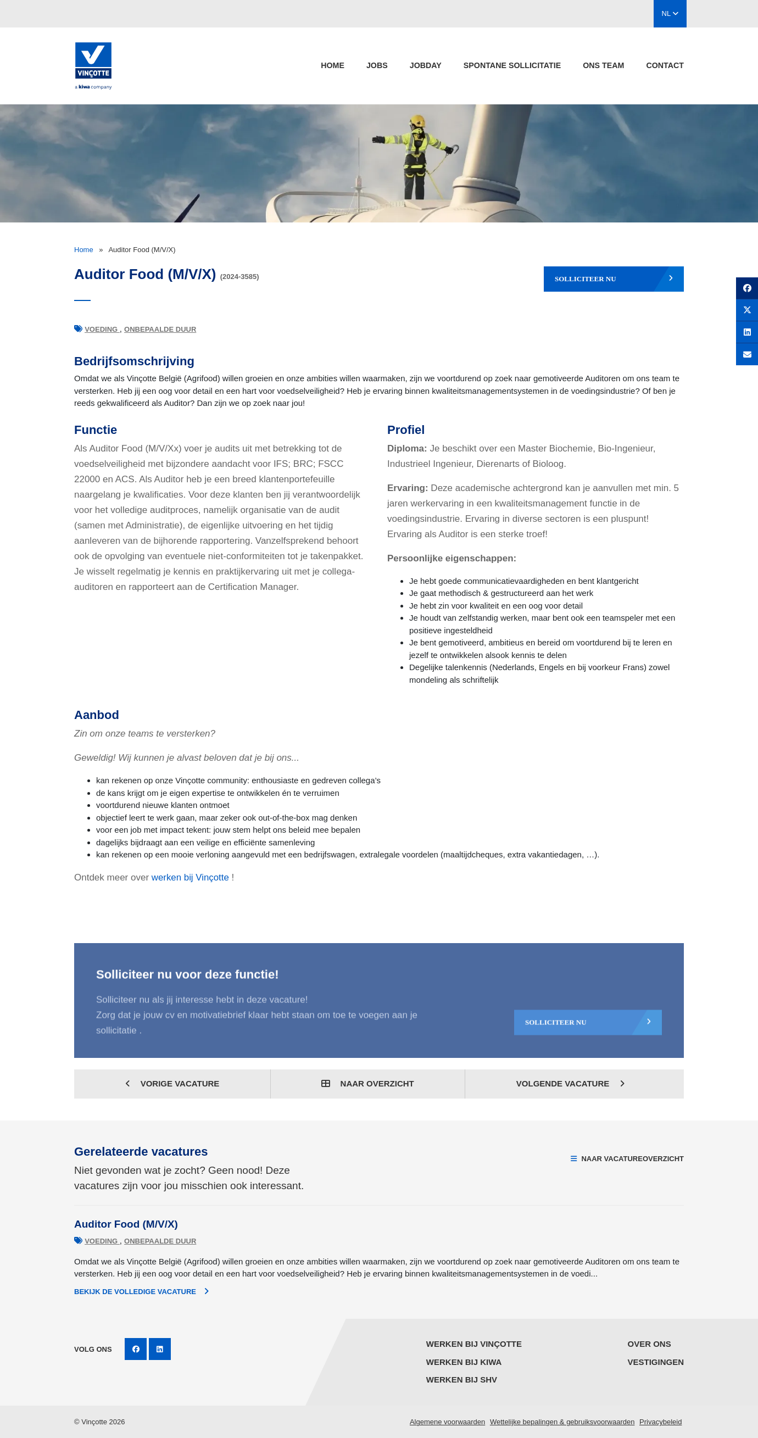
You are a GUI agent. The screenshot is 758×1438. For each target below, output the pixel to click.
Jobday (426, 65)
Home (332, 65)
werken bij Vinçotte (191, 877)
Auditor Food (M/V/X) (126, 1224)
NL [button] (670, 13)
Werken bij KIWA (464, 1362)
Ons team (603, 65)
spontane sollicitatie (512, 65)
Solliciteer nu (614, 279)
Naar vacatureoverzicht (627, 1159)
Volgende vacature (570, 1083)
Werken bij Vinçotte (474, 1343)
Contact (665, 65)
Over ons (649, 1343)
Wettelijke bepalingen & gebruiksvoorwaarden (562, 1422)
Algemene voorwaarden (447, 1422)
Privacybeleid (660, 1422)
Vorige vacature (172, 1083)
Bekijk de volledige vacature (141, 1291)
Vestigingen (655, 1362)
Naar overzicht (367, 1083)
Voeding (102, 329)
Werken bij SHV (461, 1379)
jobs (377, 65)
